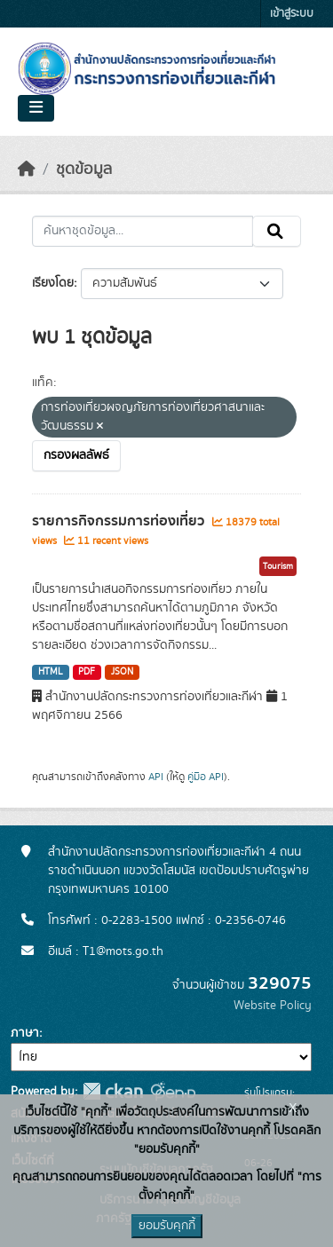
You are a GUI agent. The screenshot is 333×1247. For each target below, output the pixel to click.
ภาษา (25, 1033)
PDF (86, 672)
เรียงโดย (53, 283)
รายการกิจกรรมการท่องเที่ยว (120, 521)
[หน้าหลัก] (27, 169)
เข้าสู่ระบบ (291, 13)
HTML (50, 672)
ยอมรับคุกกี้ (167, 1226)
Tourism (278, 566)
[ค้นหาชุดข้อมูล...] (142, 232)
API (155, 777)
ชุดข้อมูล (84, 169)
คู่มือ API (205, 777)
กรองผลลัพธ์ (76, 455)
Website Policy (273, 1005)
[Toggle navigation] (36, 108)
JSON (122, 672)
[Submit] (276, 232)
